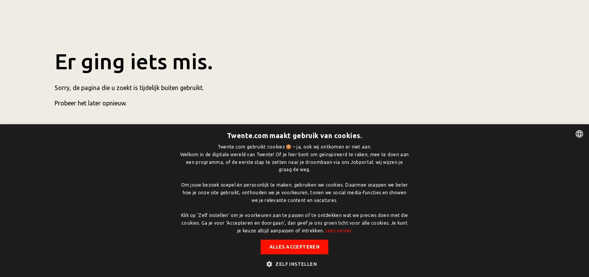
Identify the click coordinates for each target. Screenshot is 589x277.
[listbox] (579, 134)
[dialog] (294, 200)
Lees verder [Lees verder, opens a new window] (339, 230)
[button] (294, 264)
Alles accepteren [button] (294, 246)
